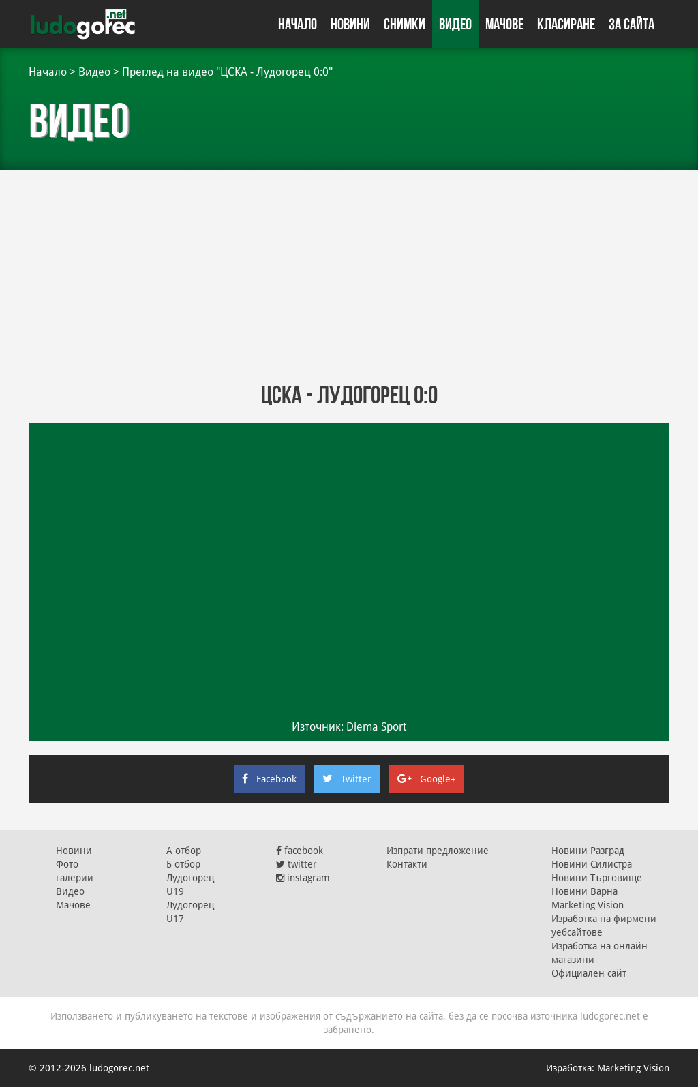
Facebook (269, 779)
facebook (299, 850)
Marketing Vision (587, 905)
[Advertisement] (349, 272)
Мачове (504, 24)
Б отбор (183, 864)
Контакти (406, 864)
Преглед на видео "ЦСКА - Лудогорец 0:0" (227, 71)
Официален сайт (588, 973)
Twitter (346, 779)
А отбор (183, 850)
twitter (296, 864)
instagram (303, 877)
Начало (297, 24)
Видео (455, 24)
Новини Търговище (596, 877)
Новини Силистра (591, 864)
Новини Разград (587, 850)
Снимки (404, 24)
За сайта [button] (631, 24)
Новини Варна (584, 891)
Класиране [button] (566, 24)
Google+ (426, 779)
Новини (350, 24)
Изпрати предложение (437, 850)
